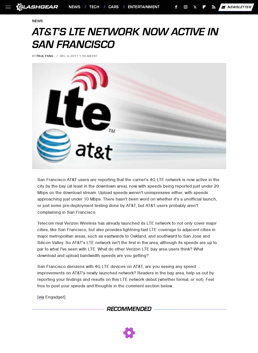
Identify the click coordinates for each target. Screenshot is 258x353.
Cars (113, 7)
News (74, 7)
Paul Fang (45, 56)
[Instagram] (185, 7)
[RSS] (213, 7)
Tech (94, 7)
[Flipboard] (204, 7)
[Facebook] (176, 7)
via (41, 297)
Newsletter (236, 7)
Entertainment (144, 7)
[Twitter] (195, 7)
